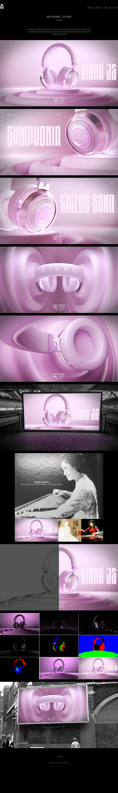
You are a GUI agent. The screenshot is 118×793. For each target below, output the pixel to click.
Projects (90, 7)
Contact (105, 7)
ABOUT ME (98, 7)
